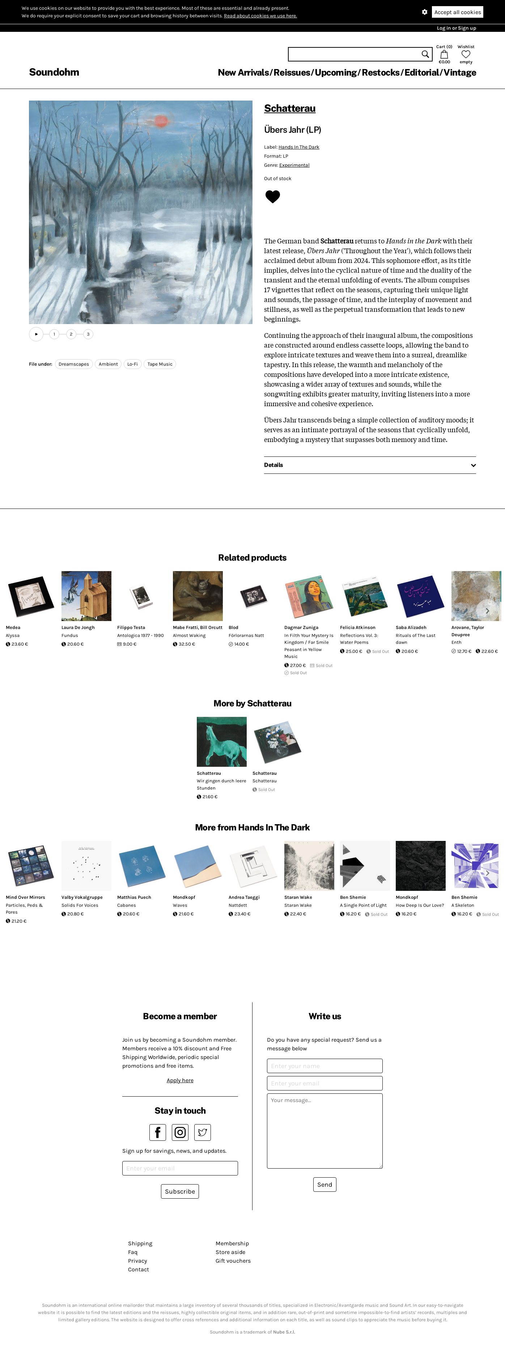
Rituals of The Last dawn (416, 639)
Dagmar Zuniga (301, 627)
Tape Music (160, 364)
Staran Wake (298, 897)
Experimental (294, 165)
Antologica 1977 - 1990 (140, 635)
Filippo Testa (131, 627)
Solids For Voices (79, 905)
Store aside (230, 1252)
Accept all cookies (457, 12)
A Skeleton (462, 905)
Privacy (137, 1260)
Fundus (69, 635)
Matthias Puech (134, 897)
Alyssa (13, 635)
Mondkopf (184, 897)
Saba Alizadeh (411, 627)
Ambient (108, 364)
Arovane (460, 627)
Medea (13, 627)
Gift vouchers (233, 1260)
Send (324, 1185)
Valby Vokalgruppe (82, 897)
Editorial (421, 72)
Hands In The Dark (299, 147)
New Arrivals (243, 72)
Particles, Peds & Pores (24, 908)
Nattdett (238, 905)
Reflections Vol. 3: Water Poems (359, 639)
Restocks (381, 72)
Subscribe (180, 1191)
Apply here (180, 1080)
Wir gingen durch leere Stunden (221, 784)
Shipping (140, 1243)
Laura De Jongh (78, 627)
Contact (138, 1269)
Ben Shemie (353, 897)
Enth (456, 642)
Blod (233, 627)
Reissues (291, 72)
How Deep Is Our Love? (420, 905)
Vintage (460, 72)
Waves (180, 905)
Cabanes (126, 905)
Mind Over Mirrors (25, 897)
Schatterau (290, 108)
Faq (132, 1252)
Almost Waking (189, 635)
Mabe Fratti (185, 627)
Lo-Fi (132, 364)
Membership (232, 1243)
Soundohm (54, 72)
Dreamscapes (74, 364)
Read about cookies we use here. (260, 16)
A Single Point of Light (363, 905)
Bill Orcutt (211, 627)
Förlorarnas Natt (246, 635)
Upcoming (336, 72)
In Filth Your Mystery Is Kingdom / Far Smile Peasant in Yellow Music (309, 646)
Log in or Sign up (456, 28)
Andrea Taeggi (244, 897)
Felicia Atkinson (357, 627)
